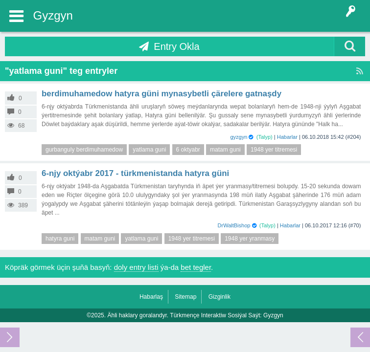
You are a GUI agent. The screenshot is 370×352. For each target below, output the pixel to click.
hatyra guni (60, 238)
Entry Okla (176, 46)
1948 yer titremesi (274, 149)
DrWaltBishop (234, 225)
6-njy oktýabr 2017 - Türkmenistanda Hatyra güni (135, 173)
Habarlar (287, 137)
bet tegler (196, 267)
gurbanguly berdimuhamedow (84, 149)
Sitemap (185, 296)
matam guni (225, 149)
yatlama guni (149, 149)
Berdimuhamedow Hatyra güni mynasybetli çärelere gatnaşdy (161, 93)
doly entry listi (136, 267)
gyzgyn (238, 137)
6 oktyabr (188, 149)
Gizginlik (219, 296)
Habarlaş (151, 296)
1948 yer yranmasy (250, 238)
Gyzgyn (53, 15)
